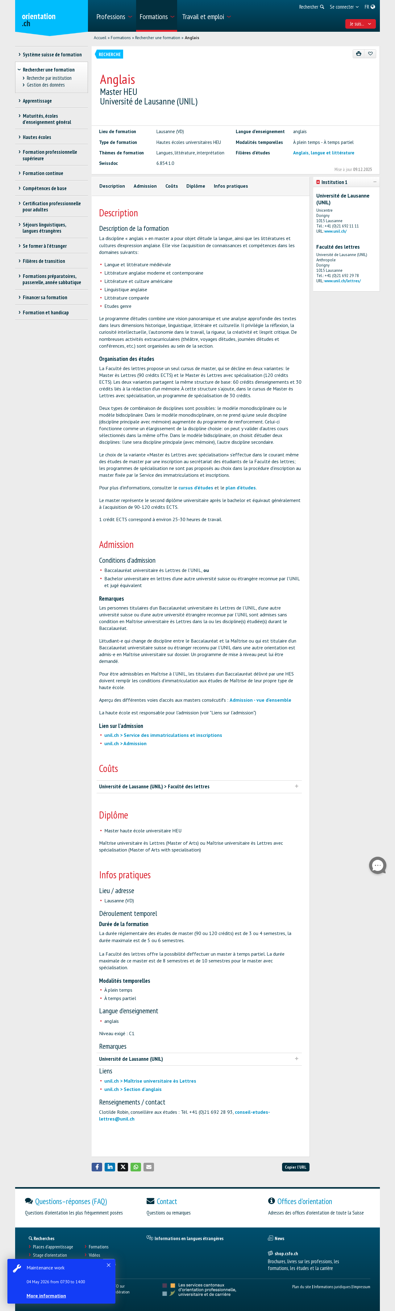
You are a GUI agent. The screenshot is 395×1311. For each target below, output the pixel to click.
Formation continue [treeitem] (43, 173)
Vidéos (94, 1255)
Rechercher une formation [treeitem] (49, 69)
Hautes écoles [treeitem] (37, 137)
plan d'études (241, 487)
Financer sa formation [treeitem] (45, 297)
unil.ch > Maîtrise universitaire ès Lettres (150, 1081)
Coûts (171, 186)
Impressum (361, 1286)
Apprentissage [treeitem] (37, 100)
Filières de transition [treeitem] (44, 261)
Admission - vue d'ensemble (260, 700)
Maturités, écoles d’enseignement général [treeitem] (47, 118)
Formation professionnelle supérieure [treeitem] (50, 155)
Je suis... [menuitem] (361, 23)
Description (112, 186)
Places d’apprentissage (53, 1247)
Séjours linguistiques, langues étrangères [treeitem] (44, 227)
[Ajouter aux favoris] (370, 54)
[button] (97, 1167)
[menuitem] (114, 16)
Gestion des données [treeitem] (46, 85)
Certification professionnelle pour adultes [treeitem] (52, 206)
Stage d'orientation (50, 1255)
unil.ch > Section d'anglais (133, 1089)
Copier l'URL (295, 1167)
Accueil (100, 37)
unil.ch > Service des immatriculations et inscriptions (163, 735)
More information (46, 1296)
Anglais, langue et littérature (323, 153)
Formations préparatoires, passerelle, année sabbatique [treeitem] (52, 279)
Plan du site (301, 1286)
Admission (145, 186)
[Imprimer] (358, 54)
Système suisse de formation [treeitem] (52, 54)
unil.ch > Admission (125, 743)
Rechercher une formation (157, 37)
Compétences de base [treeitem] (45, 188)
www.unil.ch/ (335, 231)
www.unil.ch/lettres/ (342, 281)
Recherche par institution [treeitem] (49, 78)
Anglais (192, 37)
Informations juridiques (332, 1286)
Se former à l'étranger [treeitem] (45, 246)
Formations (121, 37)
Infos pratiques (231, 186)
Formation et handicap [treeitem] (46, 312)
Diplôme (195, 186)
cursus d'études (195, 487)
